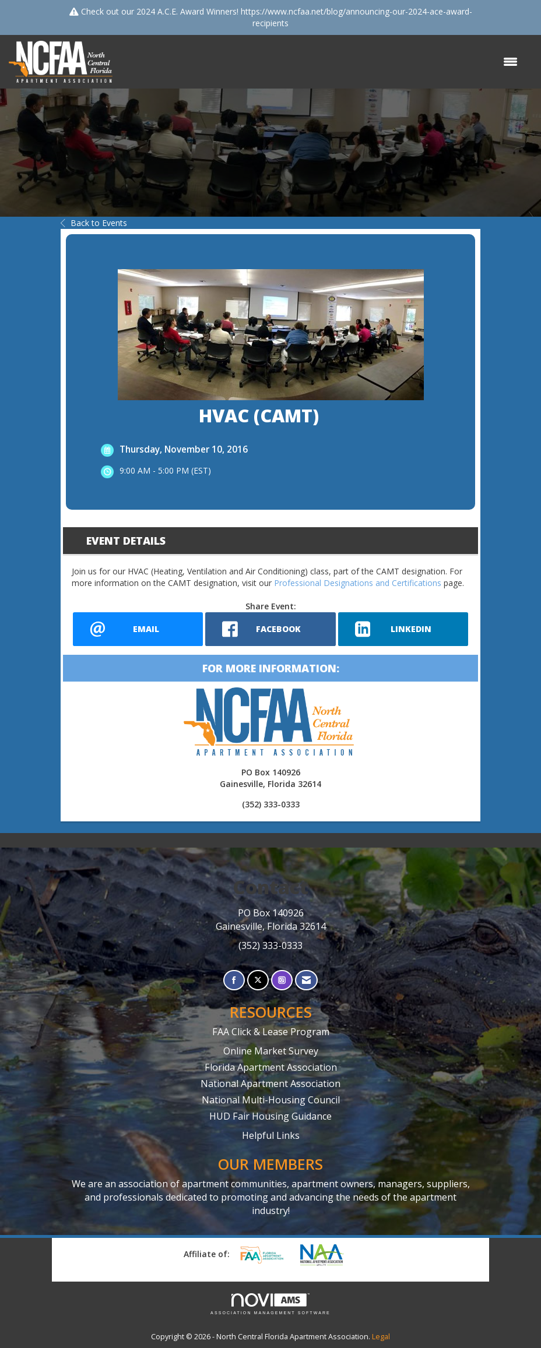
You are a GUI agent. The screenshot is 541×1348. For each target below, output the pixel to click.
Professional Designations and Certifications (357, 582)
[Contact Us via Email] (306, 980)
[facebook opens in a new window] (270, 629)
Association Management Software (270, 1304)
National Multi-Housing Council (271, 1099)
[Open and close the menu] (321, 61)
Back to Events (94, 222)
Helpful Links (271, 1135)
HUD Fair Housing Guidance (270, 1116)
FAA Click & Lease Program (270, 1031)
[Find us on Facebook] (234, 980)
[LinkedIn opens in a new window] (403, 629)
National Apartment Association (270, 1083)
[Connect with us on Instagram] (282, 980)
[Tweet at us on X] (258, 980)
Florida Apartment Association (271, 1067)
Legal (381, 1337)
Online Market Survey (270, 1050)
